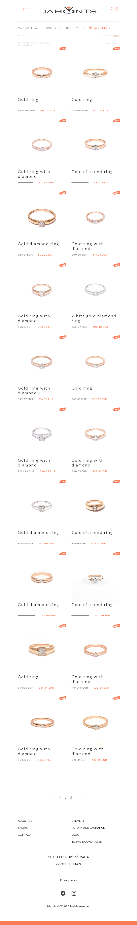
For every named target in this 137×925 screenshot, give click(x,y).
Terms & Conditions (87, 841)
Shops (23, 827)
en (27, 8)
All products (27, 43)
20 (26, 35)
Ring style (74, 28)
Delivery (78, 820)
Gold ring (28, 99)
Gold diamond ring (92, 171)
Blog (75, 834)
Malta (81, 857)
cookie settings (68, 864)
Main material (30, 28)
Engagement (26, 45)
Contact (25, 834)
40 (30, 35)
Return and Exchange (88, 827)
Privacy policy (68, 880)
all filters (99, 28)
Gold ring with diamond (34, 174)
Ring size (53, 28)
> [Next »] (82, 797)
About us (25, 820)
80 (33, 35)
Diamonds (44, 43)
